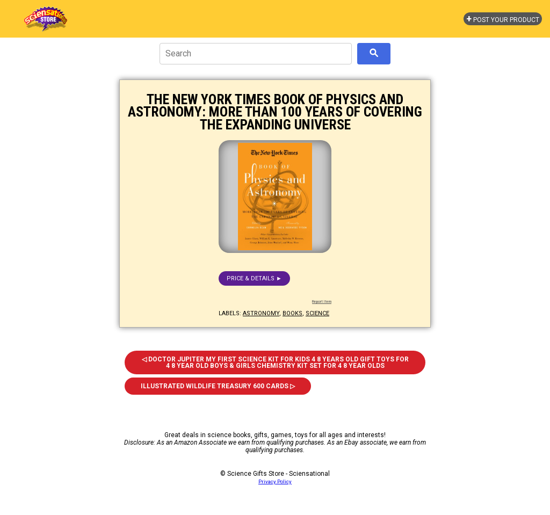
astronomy (261, 313)
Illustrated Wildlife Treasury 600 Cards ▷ (218, 386)
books (292, 313)
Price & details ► (254, 278)
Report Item (321, 302)
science (317, 313)
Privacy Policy (275, 481)
